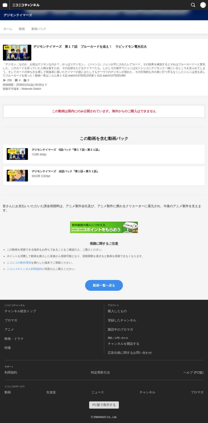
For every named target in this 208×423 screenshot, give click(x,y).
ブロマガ (11, 320)
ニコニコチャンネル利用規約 (24, 269)
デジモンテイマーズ (18, 15)
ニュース (97, 392)
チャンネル (147, 392)
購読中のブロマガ (120, 329)
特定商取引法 (100, 372)
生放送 (51, 392)
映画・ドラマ (14, 338)
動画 (22, 29)
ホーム (7, 29)
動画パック (39, 29)
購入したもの (117, 311)
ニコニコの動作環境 (19, 262)
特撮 (8, 347)
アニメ (9, 329)
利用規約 (11, 372)
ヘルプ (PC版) (193, 372)
